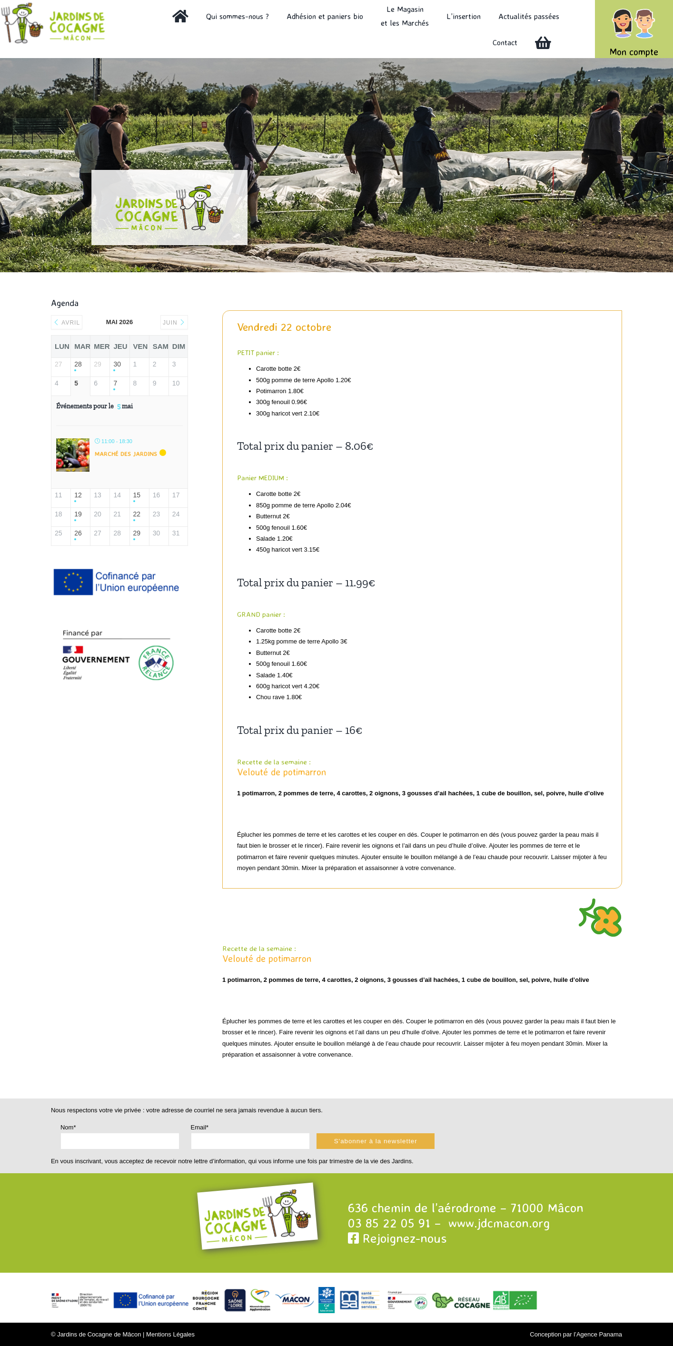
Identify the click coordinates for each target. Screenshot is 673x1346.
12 (78, 495)
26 (78, 533)
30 (117, 364)
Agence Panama (599, 1334)
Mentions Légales (170, 1334)
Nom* (68, 1127)
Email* (200, 1127)
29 (137, 533)
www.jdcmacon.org (499, 1222)
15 (137, 495)
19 (78, 514)
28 (78, 364)
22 (137, 514)
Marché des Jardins (126, 453)
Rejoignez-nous (397, 1238)
